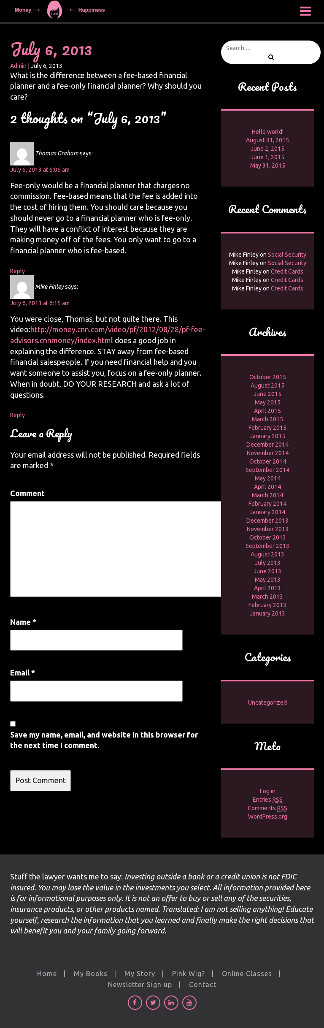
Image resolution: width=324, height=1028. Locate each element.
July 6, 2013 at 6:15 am (40, 303)
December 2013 (267, 520)
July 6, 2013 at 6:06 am (40, 169)
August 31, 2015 (267, 140)
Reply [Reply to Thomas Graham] (17, 271)
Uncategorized (267, 702)
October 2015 (267, 377)
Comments (267, 808)
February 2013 (267, 605)
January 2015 (267, 436)
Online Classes (247, 973)
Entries (268, 799)
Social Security (287, 254)
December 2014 (267, 444)
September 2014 (267, 470)
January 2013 (267, 613)
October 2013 (267, 537)
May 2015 (268, 402)
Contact (202, 984)
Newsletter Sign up (140, 984)
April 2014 (267, 486)
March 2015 (267, 419)
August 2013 (267, 554)
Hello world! (268, 131)
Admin (18, 65)
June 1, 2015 (267, 157)
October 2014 (267, 461)
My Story (139, 973)
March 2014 (267, 495)
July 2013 (268, 562)
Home (47, 973)
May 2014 (268, 478)
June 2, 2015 (267, 148)
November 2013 (268, 529)
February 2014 (267, 503)
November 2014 (268, 453)
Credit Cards (287, 271)
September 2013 (267, 545)
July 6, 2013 (51, 48)
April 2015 (267, 410)
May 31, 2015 (267, 165)
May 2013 (268, 579)
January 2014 (267, 512)
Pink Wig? (188, 973)
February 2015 (267, 427)
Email (22, 672)
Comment (27, 493)
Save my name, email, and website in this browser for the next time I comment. (104, 740)
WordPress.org (267, 816)
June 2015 (267, 394)
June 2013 (267, 571)
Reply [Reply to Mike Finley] (17, 415)
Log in (267, 791)
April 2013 (267, 588)
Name (23, 622)
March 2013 (267, 596)
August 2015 (267, 385)
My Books (91, 973)
